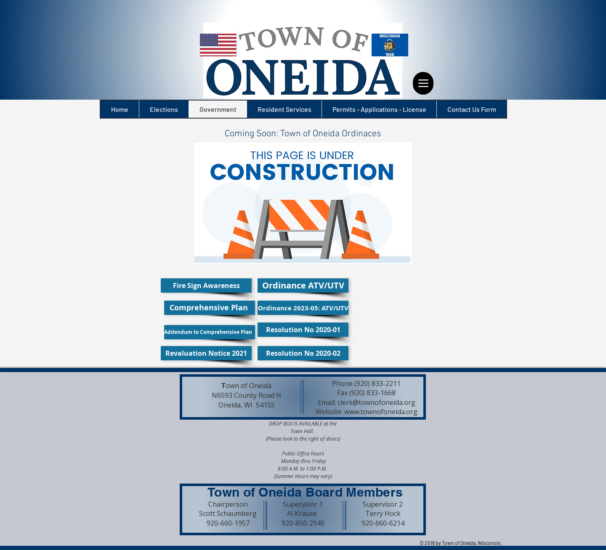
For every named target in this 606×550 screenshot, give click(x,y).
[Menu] (423, 83)
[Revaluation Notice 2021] (206, 353)
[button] (303, 134)
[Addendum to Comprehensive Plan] (209, 332)
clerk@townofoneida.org (376, 402)
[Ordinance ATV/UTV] (303, 285)
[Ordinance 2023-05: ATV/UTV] (303, 308)
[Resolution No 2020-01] (303, 330)
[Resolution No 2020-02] (303, 353)
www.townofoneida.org (380, 411)
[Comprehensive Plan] (209, 308)
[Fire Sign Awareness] (206, 285)
